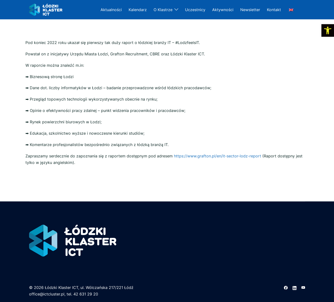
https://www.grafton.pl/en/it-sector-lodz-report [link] (217, 156)
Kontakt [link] (274, 9)
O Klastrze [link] (163, 9)
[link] (327, 30)
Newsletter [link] (250, 9)
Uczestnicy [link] (195, 9)
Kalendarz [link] (138, 9)
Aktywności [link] (222, 9)
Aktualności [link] (111, 9)
